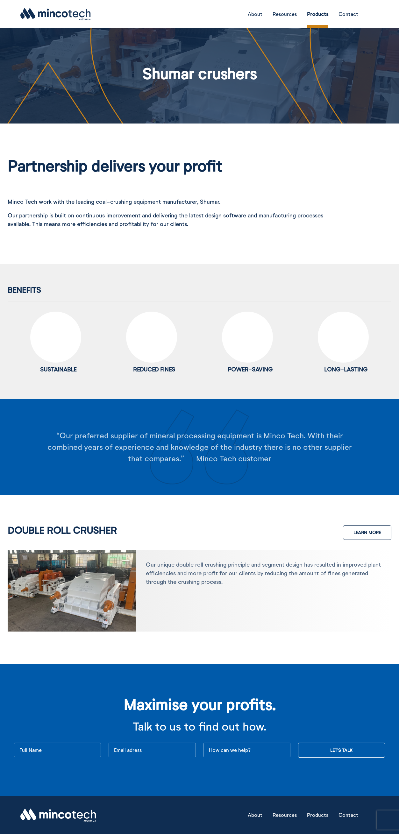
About (255, 14)
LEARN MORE (367, 532)
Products (317, 14)
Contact (348, 14)
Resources (285, 14)
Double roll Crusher (62, 530)
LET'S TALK (341, 750)
